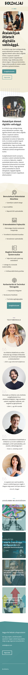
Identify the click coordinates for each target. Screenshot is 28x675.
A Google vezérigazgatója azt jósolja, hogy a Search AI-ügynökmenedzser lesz (14, 572)
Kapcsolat (7, 77)
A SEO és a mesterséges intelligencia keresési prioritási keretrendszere (13, 544)
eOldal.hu (6, 669)
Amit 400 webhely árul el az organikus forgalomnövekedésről (13, 517)
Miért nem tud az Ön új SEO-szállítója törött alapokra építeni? (12, 600)
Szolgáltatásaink (9, 71)
